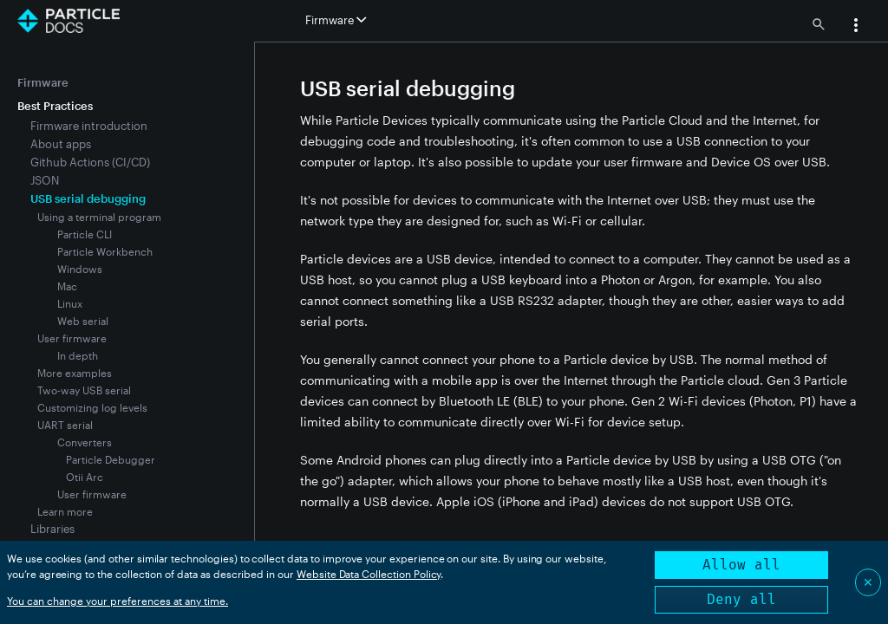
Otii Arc (84, 477)
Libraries (52, 529)
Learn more (65, 511)
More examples (74, 373)
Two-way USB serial (84, 390)
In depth (77, 355)
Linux (69, 303)
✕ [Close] (868, 582)
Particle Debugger (110, 459)
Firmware (43, 82)
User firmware (72, 338)
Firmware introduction (88, 126)
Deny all (741, 599)
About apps (60, 144)
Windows (79, 269)
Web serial (82, 321)
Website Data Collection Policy (369, 574)
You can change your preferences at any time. (117, 601)
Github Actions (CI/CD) (90, 162)
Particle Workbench (105, 251)
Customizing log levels (92, 407)
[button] (856, 27)
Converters (84, 442)
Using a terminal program (99, 217)
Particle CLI (84, 234)
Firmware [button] (335, 20)
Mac (67, 286)
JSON (44, 180)
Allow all (741, 564)
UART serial (65, 425)
